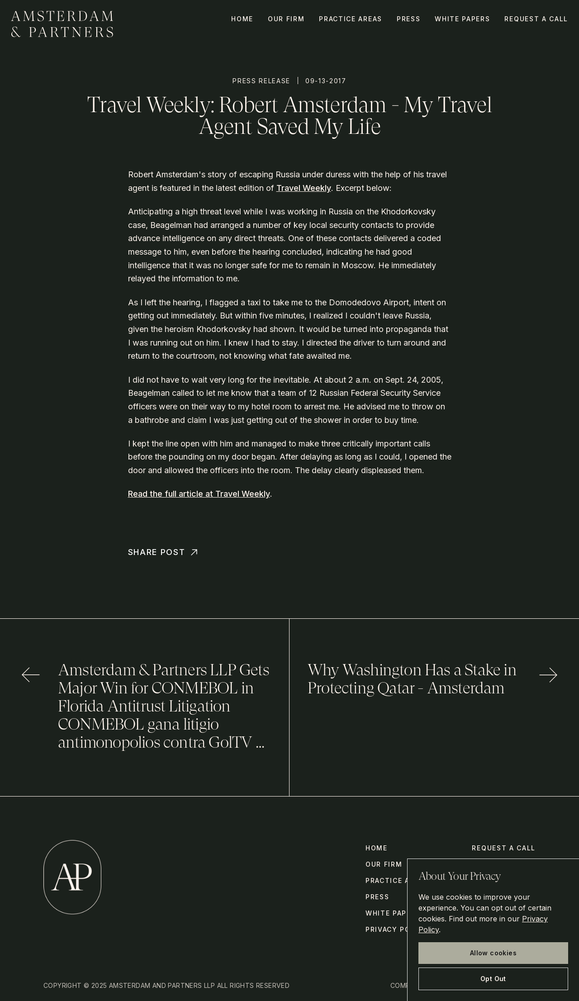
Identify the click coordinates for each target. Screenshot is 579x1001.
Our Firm (286, 19)
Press (408, 19)
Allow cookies (493, 953)
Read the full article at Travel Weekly (199, 493)
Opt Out (493, 978)
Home (242, 19)
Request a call (536, 19)
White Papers (462, 19)
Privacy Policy (396, 929)
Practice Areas (350, 19)
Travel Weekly (303, 188)
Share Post (164, 552)
